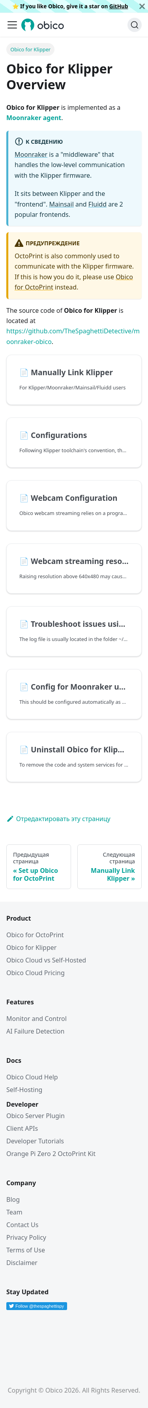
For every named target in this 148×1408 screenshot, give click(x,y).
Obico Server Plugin (35, 1115)
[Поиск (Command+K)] (134, 25)
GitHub (118, 6)
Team (14, 1212)
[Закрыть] (142, 6)
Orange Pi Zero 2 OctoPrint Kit (51, 1153)
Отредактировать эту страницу (58, 818)
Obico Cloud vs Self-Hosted (46, 960)
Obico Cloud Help (32, 1077)
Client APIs (22, 1128)
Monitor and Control (36, 1018)
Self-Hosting (24, 1089)
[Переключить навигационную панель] (12, 25)
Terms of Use (25, 1250)
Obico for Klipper (31, 947)
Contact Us (22, 1224)
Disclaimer (21, 1262)
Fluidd (97, 204)
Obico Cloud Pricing (35, 972)
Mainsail (61, 204)
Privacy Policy (26, 1237)
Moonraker (31, 154)
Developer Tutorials (35, 1141)
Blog (13, 1199)
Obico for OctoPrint (35, 935)
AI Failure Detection (35, 1031)
